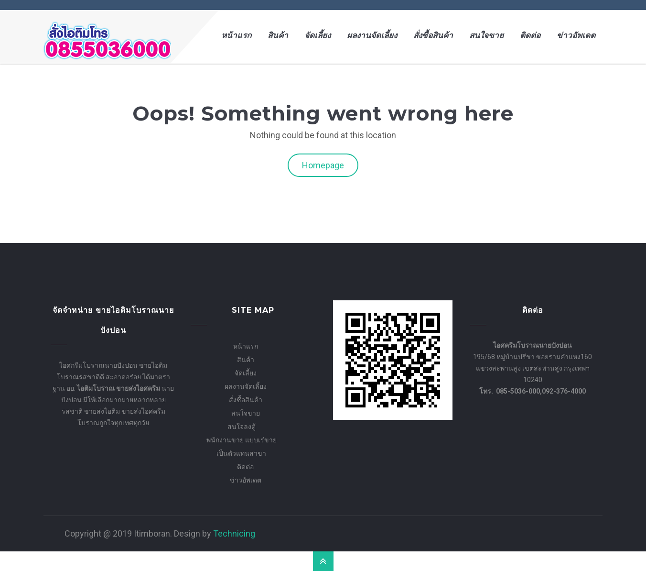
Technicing (234, 533)
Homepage (323, 165)
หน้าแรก (236, 35)
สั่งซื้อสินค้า (433, 35)
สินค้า (278, 35)
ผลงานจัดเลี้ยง (372, 35)
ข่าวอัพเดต (576, 35)
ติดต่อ (530, 35)
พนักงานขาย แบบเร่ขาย (241, 440)
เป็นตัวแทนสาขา (241, 453)
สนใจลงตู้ (241, 426)
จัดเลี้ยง (317, 35)
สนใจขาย (486, 35)
